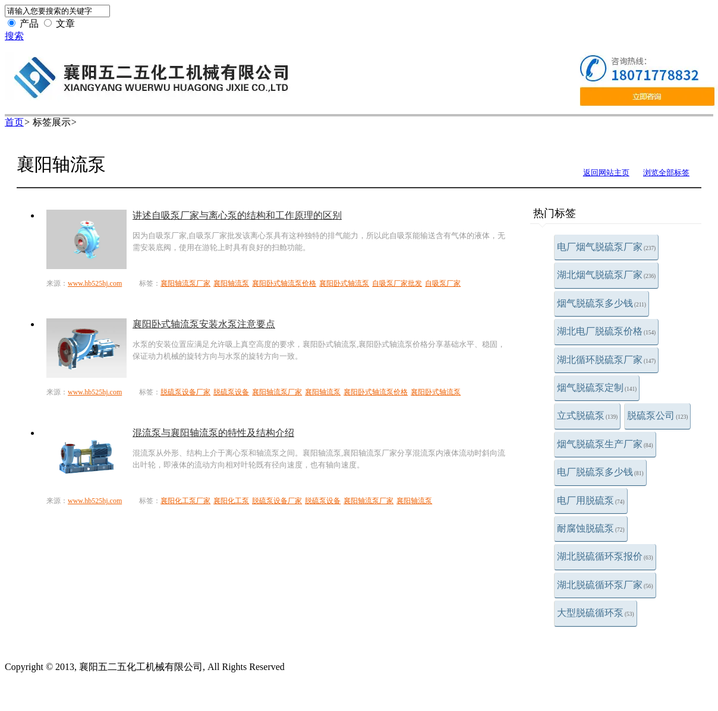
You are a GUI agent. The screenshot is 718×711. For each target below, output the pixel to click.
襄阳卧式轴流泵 (344, 283)
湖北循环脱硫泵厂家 (606, 360)
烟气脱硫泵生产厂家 (605, 444)
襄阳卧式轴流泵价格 (284, 283)
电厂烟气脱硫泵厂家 (606, 247)
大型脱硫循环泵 (595, 613)
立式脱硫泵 (587, 415)
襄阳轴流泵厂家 (185, 283)
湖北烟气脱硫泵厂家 (606, 275)
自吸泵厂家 (443, 283)
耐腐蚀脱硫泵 (591, 528)
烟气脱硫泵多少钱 (601, 303)
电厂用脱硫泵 (591, 500)
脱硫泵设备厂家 (185, 392)
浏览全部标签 (666, 172)
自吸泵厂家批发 (397, 283)
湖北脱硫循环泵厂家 (605, 585)
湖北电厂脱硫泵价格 (606, 331)
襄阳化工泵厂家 (185, 501)
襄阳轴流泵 (231, 283)
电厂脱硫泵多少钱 (600, 472)
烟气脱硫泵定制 (597, 388)
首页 (14, 122)
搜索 (14, 36)
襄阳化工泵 (231, 501)
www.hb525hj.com (95, 283)
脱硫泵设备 (231, 392)
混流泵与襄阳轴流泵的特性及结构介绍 (213, 433)
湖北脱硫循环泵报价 (605, 556)
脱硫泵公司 (657, 415)
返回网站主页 (606, 172)
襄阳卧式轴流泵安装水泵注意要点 (204, 324)
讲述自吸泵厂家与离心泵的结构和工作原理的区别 (237, 215)
